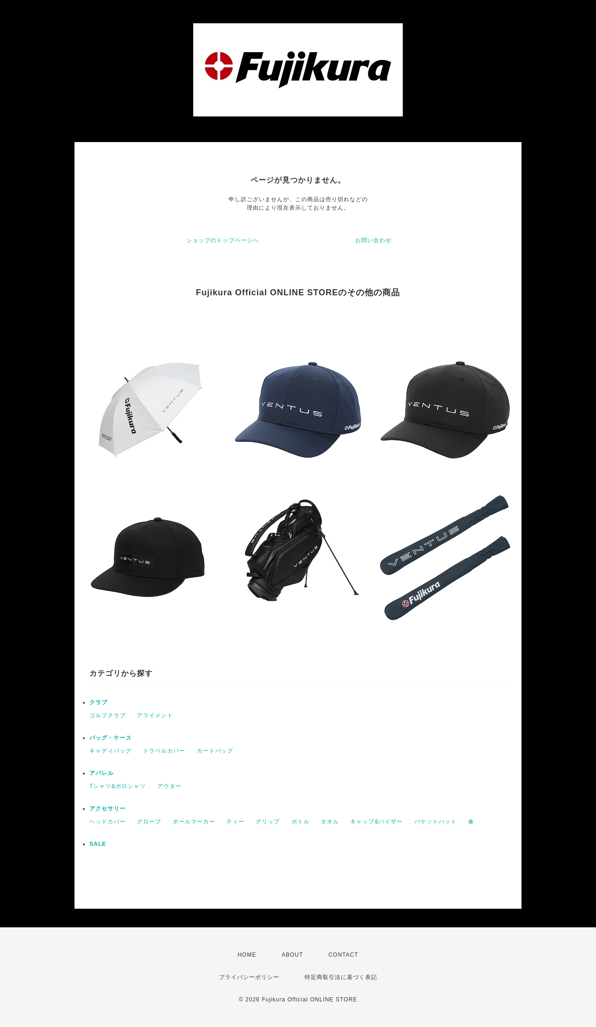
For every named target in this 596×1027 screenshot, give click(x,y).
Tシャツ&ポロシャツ (117, 786)
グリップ (268, 821)
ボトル (300, 821)
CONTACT (343, 955)
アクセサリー (107, 808)
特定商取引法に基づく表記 (341, 977)
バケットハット (435, 821)
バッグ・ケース (110, 738)
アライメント (155, 715)
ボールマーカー (194, 821)
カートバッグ (215, 751)
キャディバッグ (110, 751)
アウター (169, 786)
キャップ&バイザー (376, 821)
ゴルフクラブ (107, 715)
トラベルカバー (164, 751)
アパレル (101, 773)
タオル (330, 821)
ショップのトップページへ (222, 240)
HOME (246, 955)
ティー (235, 821)
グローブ (149, 821)
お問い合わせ (373, 240)
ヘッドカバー (107, 821)
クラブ (98, 702)
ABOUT (292, 955)
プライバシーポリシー (249, 977)
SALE (97, 844)
